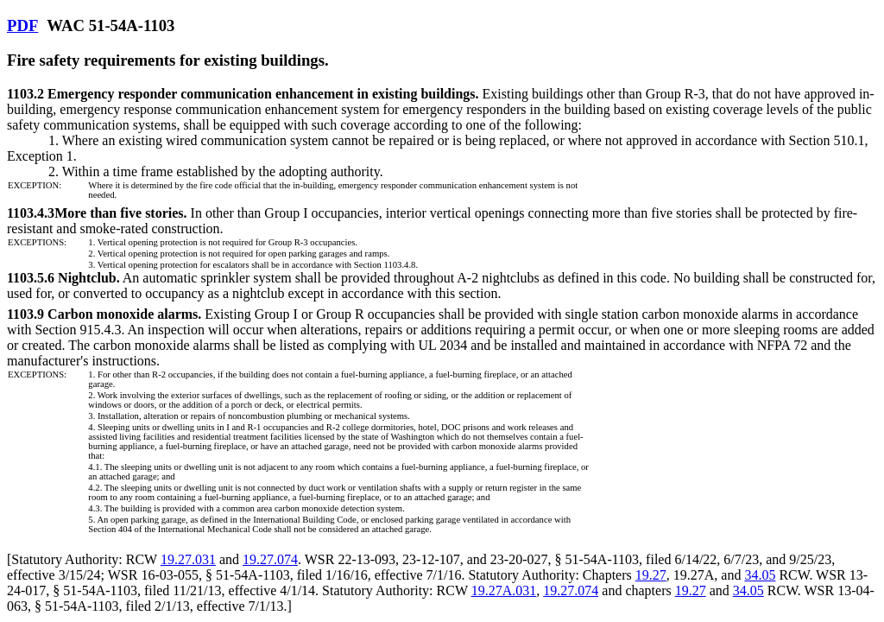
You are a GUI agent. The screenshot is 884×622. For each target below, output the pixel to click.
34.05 (759, 575)
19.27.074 (270, 559)
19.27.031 (188, 559)
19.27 (650, 575)
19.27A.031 (504, 590)
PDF (22, 25)
